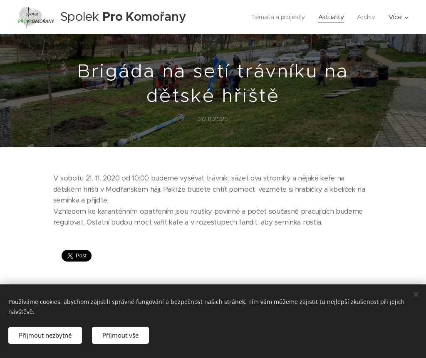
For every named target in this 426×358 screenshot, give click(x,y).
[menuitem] (277, 17)
